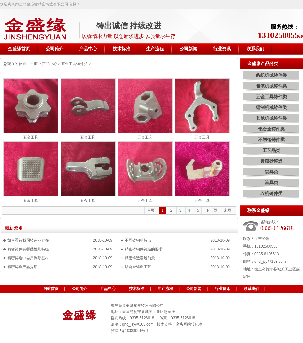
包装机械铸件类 (271, 85)
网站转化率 (192, 324)
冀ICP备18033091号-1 (130, 330)
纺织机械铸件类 (271, 75)
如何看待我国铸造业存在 (28, 240)
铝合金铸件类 (271, 128)
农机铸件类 (271, 193)
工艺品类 (271, 150)
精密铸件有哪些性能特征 (28, 249)
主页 (34, 64)
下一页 (211, 210)
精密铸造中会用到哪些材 (28, 258)
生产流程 (165, 288)
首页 (151, 210)
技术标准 (136, 288)
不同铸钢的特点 (138, 240)
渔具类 (271, 182)
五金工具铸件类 (74, 64)
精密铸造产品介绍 (22, 267)
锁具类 (271, 171)
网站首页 (50, 288)
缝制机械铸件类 (271, 107)
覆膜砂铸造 (271, 161)
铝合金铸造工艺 (138, 267)
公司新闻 (193, 288)
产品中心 (49, 64)
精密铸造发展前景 (140, 258)
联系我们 (251, 288)
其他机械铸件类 (271, 118)
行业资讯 (222, 288)
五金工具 (30, 137)
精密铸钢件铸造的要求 (144, 249)
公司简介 (79, 288)
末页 (227, 210)
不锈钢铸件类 (271, 139)
